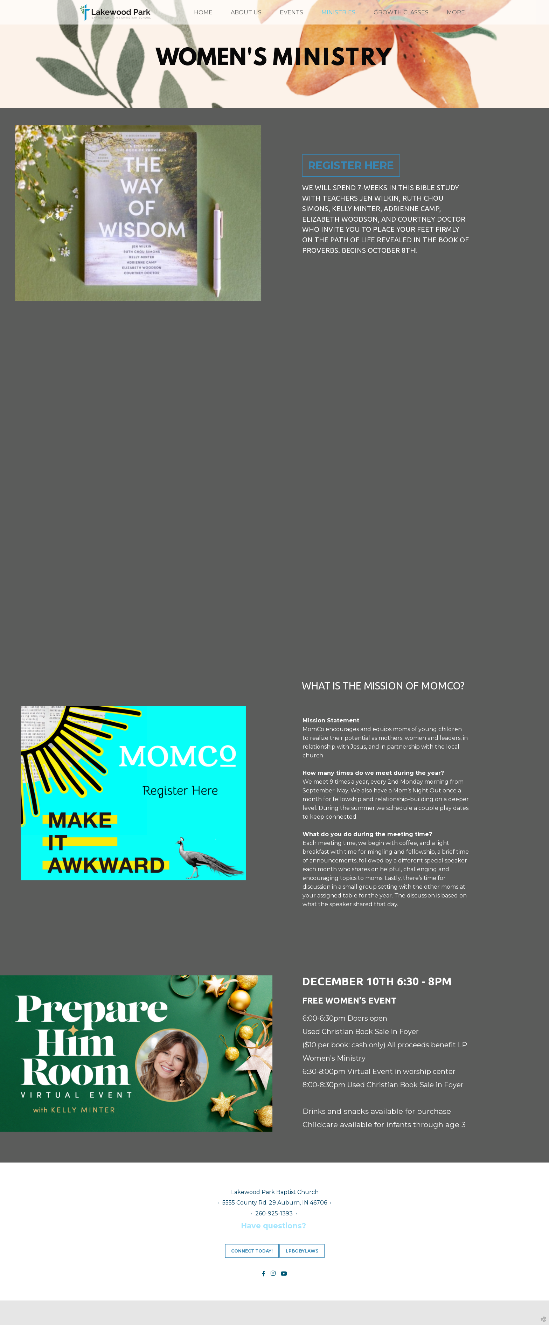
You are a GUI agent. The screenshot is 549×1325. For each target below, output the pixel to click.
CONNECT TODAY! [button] (252, 1251)
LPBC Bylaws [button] (302, 1251)
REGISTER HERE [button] (351, 165)
